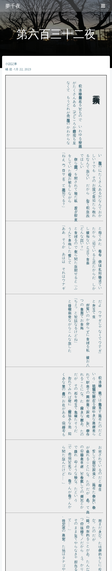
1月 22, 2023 (22, 69)
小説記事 (11, 64)
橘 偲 (8, 69)
